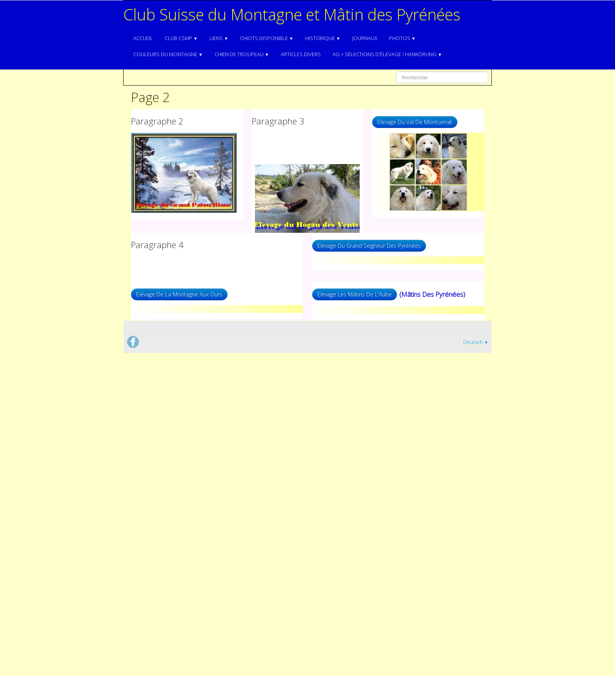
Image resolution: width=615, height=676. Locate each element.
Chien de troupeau (242, 54)
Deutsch (475, 341)
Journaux (364, 38)
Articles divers (301, 54)
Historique (322, 38)
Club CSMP (181, 38)
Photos (402, 38)
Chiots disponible (266, 38)
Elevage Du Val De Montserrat (414, 122)
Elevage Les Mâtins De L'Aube (354, 294)
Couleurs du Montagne (168, 54)
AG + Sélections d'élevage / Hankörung (387, 54)
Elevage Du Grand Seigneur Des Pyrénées (369, 245)
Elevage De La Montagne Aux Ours (179, 294)
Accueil (143, 38)
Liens (218, 38)
